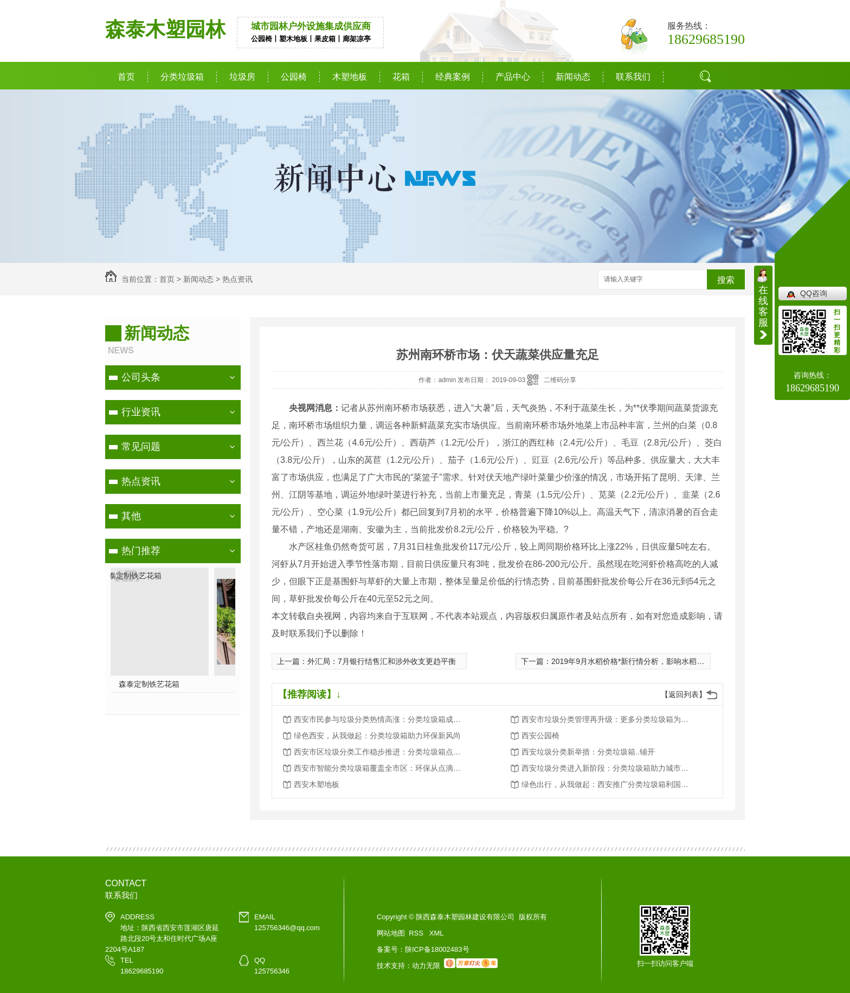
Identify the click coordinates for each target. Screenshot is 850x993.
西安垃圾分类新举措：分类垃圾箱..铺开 (588, 751)
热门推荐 (140, 550)
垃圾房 (242, 76)
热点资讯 (237, 279)
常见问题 (140, 446)
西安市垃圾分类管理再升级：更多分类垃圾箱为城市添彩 (608, 719)
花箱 (401, 76)
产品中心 (512, 76)
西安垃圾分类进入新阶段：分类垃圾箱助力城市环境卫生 (608, 768)
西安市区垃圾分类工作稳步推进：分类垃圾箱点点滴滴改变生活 (380, 751)
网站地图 (391, 933)
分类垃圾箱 (182, 76)
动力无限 (426, 966)
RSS (417, 933)
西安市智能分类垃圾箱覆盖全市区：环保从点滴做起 (380, 768)
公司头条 (140, 377)
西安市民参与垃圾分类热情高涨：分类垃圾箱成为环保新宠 (380, 719)
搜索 (726, 280)
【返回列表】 (683, 694)
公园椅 (294, 76)
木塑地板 (349, 76)
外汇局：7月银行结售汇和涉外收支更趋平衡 (381, 661)
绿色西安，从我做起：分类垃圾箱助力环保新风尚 (377, 735)
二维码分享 (560, 380)
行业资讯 (140, 412)
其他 (131, 516)
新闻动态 (573, 76)
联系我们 (633, 76)
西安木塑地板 (316, 784)
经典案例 (452, 76)
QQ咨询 (813, 293)
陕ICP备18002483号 (437, 949)
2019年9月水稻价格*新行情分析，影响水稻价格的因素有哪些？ (658, 661)
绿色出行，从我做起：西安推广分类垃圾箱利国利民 (608, 784)
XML (436, 933)
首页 (126, 76)
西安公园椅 (540, 735)
